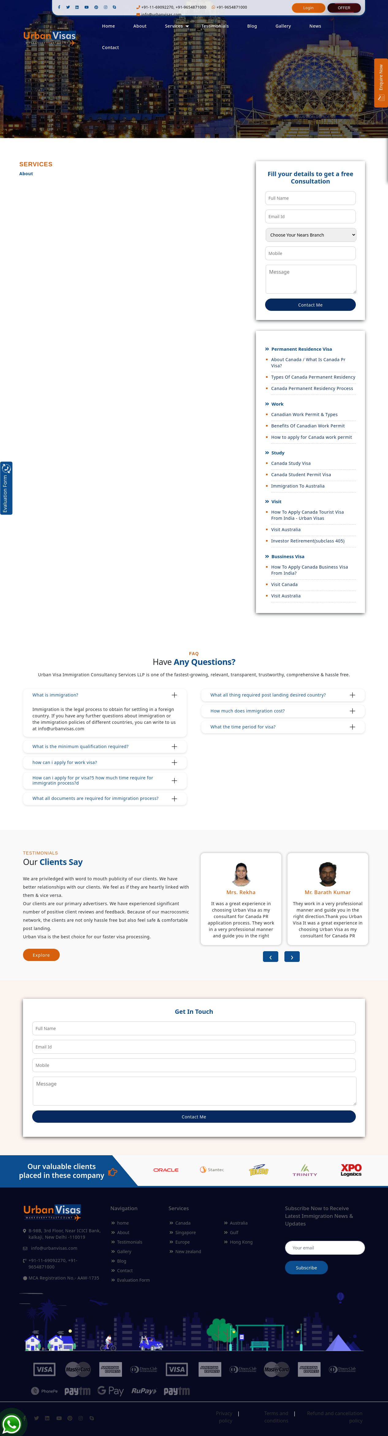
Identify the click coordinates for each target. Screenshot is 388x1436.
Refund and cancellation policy (335, 1414)
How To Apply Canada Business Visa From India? (309, 570)
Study (277, 453)
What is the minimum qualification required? (80, 746)
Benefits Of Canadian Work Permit (308, 426)
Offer (344, 8)
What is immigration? (55, 695)
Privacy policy (224, 1414)
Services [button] (174, 26)
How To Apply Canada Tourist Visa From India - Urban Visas (307, 515)
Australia (236, 1223)
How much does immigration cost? (248, 711)
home (120, 1223)
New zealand (185, 1251)
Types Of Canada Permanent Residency (313, 377)
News (315, 26)
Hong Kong (238, 1242)
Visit (276, 501)
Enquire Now (381, 83)
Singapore (182, 1232)
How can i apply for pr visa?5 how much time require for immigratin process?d (92, 780)
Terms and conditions (276, 1414)
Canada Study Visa (291, 463)
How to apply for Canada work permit (311, 437)
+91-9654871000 (229, 7)
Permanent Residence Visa (301, 349)
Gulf (231, 1232)
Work (277, 404)
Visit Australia (286, 529)
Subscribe (306, 1267)
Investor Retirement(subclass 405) (308, 541)
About (139, 26)
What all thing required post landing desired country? (268, 695)
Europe (179, 1242)
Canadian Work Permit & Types (304, 414)
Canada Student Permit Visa (301, 474)
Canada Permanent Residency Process (312, 388)
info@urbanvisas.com (158, 14)
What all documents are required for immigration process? (95, 798)
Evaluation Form (130, 1280)
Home (108, 26)
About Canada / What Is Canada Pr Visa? (308, 363)
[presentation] (270, 956)
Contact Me (310, 305)
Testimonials (215, 26)
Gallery (283, 26)
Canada (180, 1223)
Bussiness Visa (287, 556)
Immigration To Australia (298, 486)
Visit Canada (284, 584)
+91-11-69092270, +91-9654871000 (171, 7)
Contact (110, 47)
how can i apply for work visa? (64, 762)
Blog (252, 26)
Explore (41, 955)
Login (308, 7)
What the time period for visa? (243, 727)
